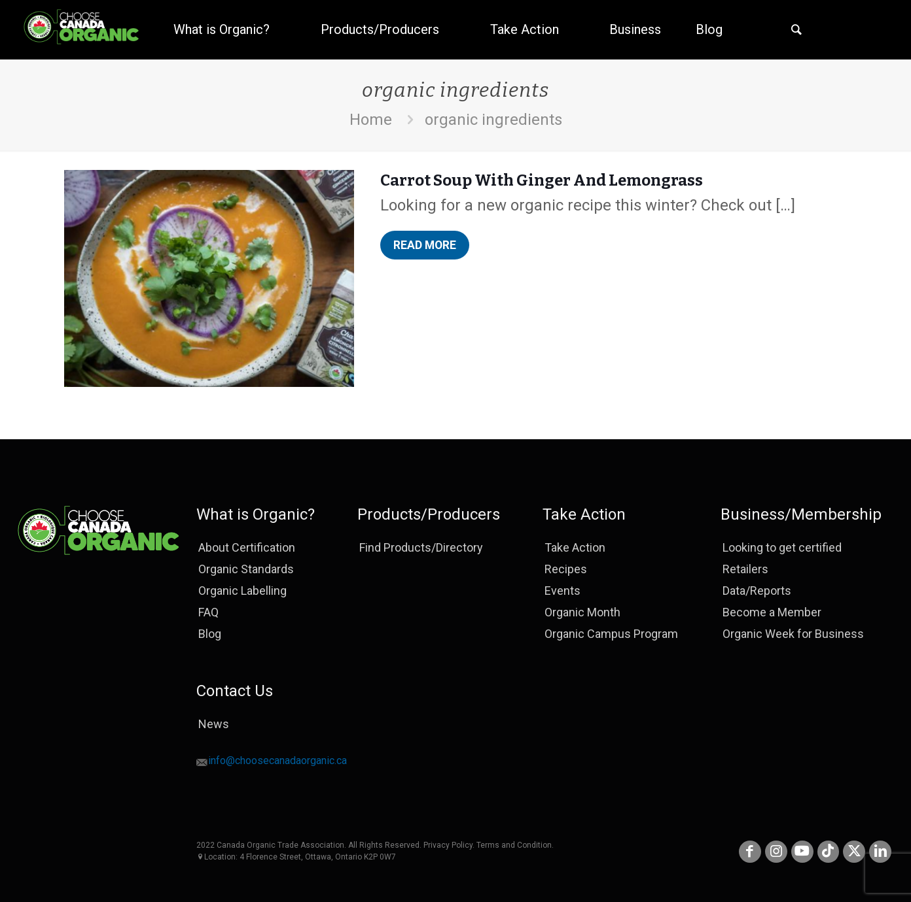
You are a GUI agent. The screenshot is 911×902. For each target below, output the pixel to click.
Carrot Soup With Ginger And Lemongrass (541, 180)
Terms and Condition (514, 845)
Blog (209, 634)
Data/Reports (757, 590)
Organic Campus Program (611, 634)
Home (370, 119)
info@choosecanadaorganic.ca (277, 762)
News (213, 724)
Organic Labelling (242, 590)
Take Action (575, 547)
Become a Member (772, 612)
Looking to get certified (782, 547)
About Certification (246, 547)
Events (563, 590)
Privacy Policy (448, 845)
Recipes (566, 569)
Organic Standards (246, 569)
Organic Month (582, 612)
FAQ (208, 612)
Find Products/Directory (421, 547)
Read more (429, 247)
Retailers (745, 569)
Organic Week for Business (793, 634)
